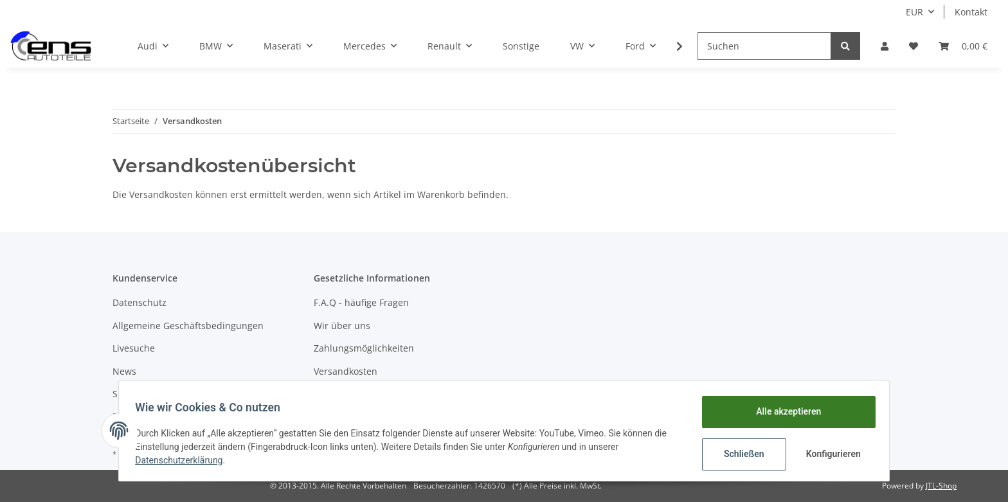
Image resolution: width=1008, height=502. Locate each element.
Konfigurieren (830, 454)
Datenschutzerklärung (183, 460)
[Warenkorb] (963, 46)
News (124, 371)
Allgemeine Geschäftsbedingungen (188, 325)
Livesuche (134, 348)
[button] (884, 46)
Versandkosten (345, 371)
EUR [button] (914, 12)
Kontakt (971, 12)
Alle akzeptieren (784, 411)
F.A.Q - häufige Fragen (361, 302)
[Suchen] (764, 46)
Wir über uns (342, 325)
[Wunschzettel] (913, 46)
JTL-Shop (941, 485)
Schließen (739, 454)
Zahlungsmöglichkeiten (364, 348)
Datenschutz (139, 302)
